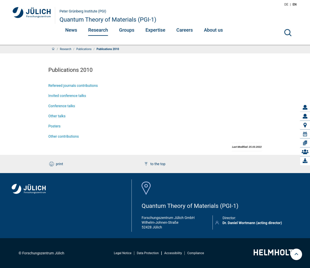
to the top (154, 164)
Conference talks (61, 106)
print (56, 164)
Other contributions (63, 136)
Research (98, 30)
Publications (84, 49)
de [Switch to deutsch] (286, 4)
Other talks (57, 116)
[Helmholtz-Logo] (275, 254)
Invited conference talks (67, 96)
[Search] (287, 32)
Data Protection (148, 253)
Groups (126, 30)
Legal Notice (122, 253)
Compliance (195, 253)
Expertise (155, 30)
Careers (184, 30)
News (71, 30)
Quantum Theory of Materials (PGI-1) (108, 19)
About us (213, 30)
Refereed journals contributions (73, 85)
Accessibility (173, 253)
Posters (54, 126)
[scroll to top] (296, 254)
